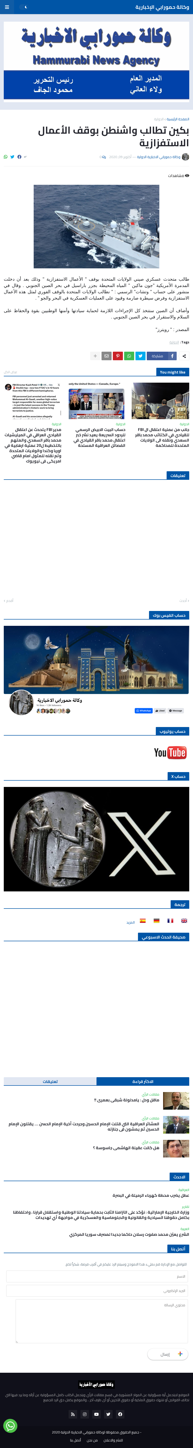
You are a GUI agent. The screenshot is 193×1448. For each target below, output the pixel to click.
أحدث (183, 600)
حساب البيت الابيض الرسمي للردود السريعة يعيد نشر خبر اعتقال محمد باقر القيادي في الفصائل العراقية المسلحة (99, 437)
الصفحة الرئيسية (178, 119)
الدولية (159, 119)
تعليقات (50, 1081)
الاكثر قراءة (143, 1081)
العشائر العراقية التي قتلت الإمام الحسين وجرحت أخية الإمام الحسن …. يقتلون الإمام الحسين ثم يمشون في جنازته (84, 1126)
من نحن (92, 1440)
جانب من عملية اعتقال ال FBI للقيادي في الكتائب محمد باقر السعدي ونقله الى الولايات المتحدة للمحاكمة (162, 437)
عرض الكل (10, 372)
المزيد (130, 922)
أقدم (9, 600)
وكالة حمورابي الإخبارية (162, 7)
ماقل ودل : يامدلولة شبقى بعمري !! (126, 1100)
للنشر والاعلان (113, 1440)
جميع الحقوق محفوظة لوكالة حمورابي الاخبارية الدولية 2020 (95, 1432)
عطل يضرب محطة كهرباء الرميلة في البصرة (151, 1195)
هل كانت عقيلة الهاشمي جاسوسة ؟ (126, 1147)
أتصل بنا (75, 1440)
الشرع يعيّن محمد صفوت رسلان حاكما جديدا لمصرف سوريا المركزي (129, 1234)
